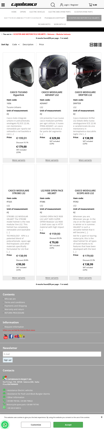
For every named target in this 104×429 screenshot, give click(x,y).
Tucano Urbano (14, 107)
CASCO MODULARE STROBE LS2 (18, 192)
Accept (68, 424)
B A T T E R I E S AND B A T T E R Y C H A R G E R (22, 18)
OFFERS (23, 12)
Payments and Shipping (16, 305)
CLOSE (102, 417)
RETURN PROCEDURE (14, 312)
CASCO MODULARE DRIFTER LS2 (85, 93)
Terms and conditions (15, 302)
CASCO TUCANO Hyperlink (18, 93)
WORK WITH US (60, 24)
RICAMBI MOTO (44, 24)
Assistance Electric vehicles (20, 390)
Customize (36, 424)
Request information (14, 326)
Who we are (10, 298)
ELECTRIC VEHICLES (37, 12)
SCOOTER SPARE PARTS (83, 12)
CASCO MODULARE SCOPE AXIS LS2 (85, 192)
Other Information (15, 397)
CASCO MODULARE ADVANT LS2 (52, 93)
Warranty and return (14, 309)
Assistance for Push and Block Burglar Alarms (28, 393)
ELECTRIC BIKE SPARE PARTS (60, 12)
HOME (13, 12)
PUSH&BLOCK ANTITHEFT (55, 18)
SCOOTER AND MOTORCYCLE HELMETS (83, 18)
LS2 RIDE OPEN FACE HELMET (52, 192)
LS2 (41, 107)
